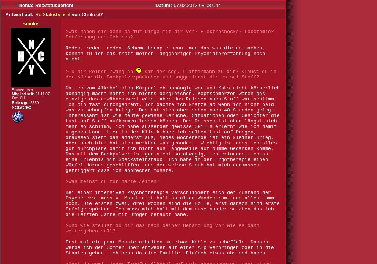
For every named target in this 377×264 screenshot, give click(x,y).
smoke (30, 23)
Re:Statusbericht (52, 14)
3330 (34, 103)
